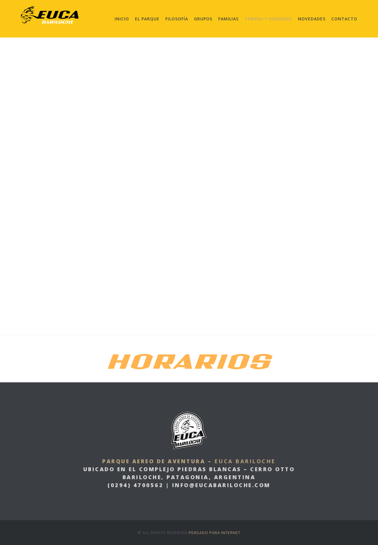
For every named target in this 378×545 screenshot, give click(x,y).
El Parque (147, 19)
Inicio (122, 19)
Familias (228, 19)
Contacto (344, 19)
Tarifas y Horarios (268, 19)
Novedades (311, 19)
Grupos (203, 19)
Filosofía (176, 19)
